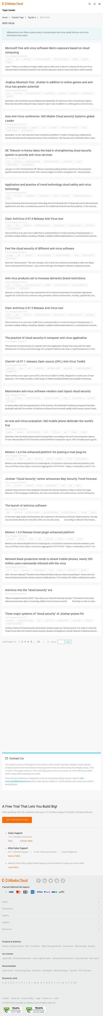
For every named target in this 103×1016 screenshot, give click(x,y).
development (88, 93)
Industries (36, 970)
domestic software (79, 285)
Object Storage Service (51, 946)
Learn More (13, 867)
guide (78, 486)
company (91, 398)
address (34, 127)
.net (8, 570)
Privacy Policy (27, 998)
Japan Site (7, 958)
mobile (83, 432)
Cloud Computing (22, 970)
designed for (11, 371)
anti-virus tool (59, 226)
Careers (5, 998)
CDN (27, 946)
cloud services (27, 165)
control (49, 459)
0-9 (74, 983)
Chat (10, 841)
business (62, 93)
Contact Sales (26, 841)
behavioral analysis (14, 624)
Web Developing (61, 970)
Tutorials (73, 970)
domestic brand (61, 285)
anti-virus (27, 59)
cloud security (27, 131)
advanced (10, 368)
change (84, 512)
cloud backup (12, 131)
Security (91, 946)
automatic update (14, 229)
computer (10, 401)
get (65, 432)
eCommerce (68, 946)
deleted (48, 285)
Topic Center (7, 970)
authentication (39, 570)
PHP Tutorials (85, 970)
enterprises (11, 288)
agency (9, 432)
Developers (47, 970)
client (9, 199)
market (73, 432)
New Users (94, 958)
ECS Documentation (22, 958)
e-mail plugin (81, 459)
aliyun (9, 226)
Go (68, 642)
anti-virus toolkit (75, 226)
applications (50, 93)
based (75, 59)
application (67, 162)
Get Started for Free (17, 819)
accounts (10, 459)
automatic (90, 226)
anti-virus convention (69, 127)
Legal (37, 998)
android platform (33, 432)
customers (74, 93)
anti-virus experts (32, 512)
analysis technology (25, 621)
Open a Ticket (14, 856)
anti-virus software (61, 59)
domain (60, 459)
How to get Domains (42, 958)
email (80, 539)
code (63, 486)
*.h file (9, 59)
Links (56, 998)
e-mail (69, 459)
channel (85, 59)
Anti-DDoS (35, 946)
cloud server (11, 258)
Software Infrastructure (63, 958)
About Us (15, 998)
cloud (9, 62)
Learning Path (81, 958)
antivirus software (42, 59)
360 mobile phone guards (17, 127)
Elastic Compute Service (13, 946)
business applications (82, 196)
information (24, 288)
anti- (17, 59)
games (9, 96)
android (20, 432)
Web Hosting (80, 946)
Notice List (47, 998)
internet (84, 570)
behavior (29, 486)
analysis (10, 255)
